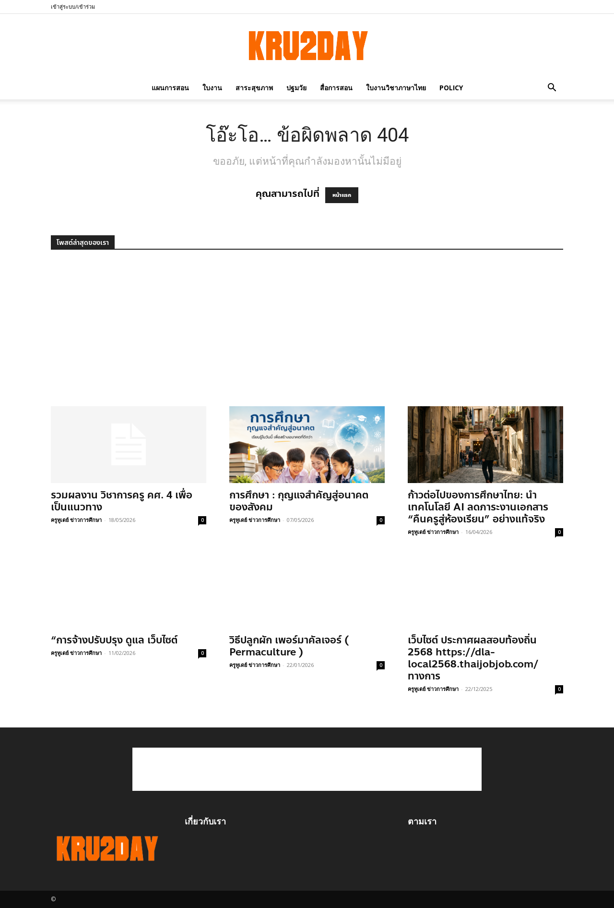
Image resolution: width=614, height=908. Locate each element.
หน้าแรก (341, 195)
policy (451, 87)
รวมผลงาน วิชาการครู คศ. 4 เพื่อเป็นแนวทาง (121, 501)
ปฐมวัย (296, 87)
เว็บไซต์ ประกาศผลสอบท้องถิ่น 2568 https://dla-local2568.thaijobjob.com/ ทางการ (473, 658)
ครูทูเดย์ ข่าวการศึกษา (76, 519)
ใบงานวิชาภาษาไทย (396, 87)
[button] (551, 87)
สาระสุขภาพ (254, 87)
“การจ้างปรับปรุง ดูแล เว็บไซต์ (114, 640)
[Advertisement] (307, 334)
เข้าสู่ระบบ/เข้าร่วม (73, 6)
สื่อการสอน (336, 87)
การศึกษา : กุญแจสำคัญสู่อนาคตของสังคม (298, 501)
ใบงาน (212, 87)
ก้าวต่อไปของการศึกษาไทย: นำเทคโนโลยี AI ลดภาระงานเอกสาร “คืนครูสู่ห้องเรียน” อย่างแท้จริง (478, 507)
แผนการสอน (170, 87)
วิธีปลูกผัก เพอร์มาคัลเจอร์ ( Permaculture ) (289, 646)
